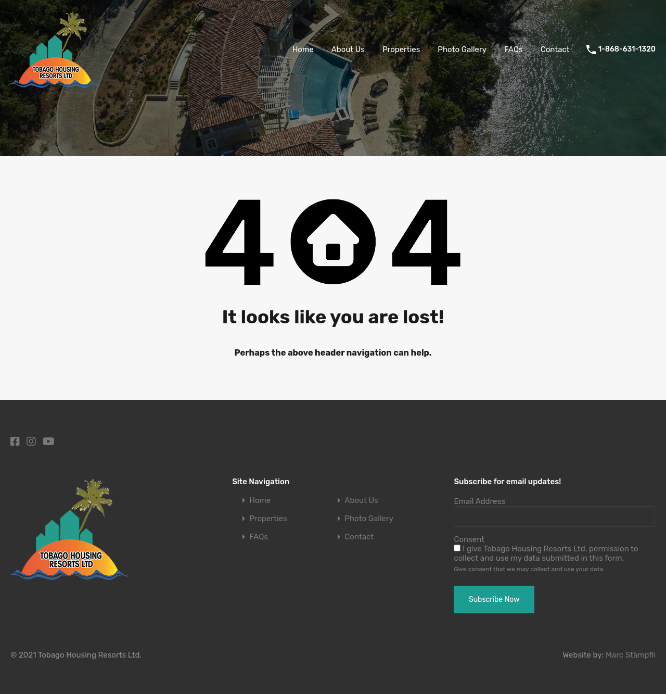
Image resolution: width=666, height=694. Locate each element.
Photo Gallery (462, 49)
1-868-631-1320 (627, 49)
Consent (469, 539)
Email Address (479, 501)
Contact (555, 49)
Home (303, 49)
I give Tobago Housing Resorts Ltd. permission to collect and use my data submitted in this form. (546, 553)
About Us (348, 49)
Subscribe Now (494, 599)
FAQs (513, 49)
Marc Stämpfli (631, 655)
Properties (401, 49)
